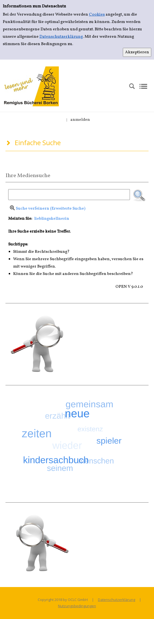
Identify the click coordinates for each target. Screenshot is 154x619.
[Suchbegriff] (69, 194)
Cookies (97, 14)
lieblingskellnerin (51, 219)
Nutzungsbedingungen (77, 605)
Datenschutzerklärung (61, 37)
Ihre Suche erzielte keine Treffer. (39, 231)
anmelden (80, 120)
